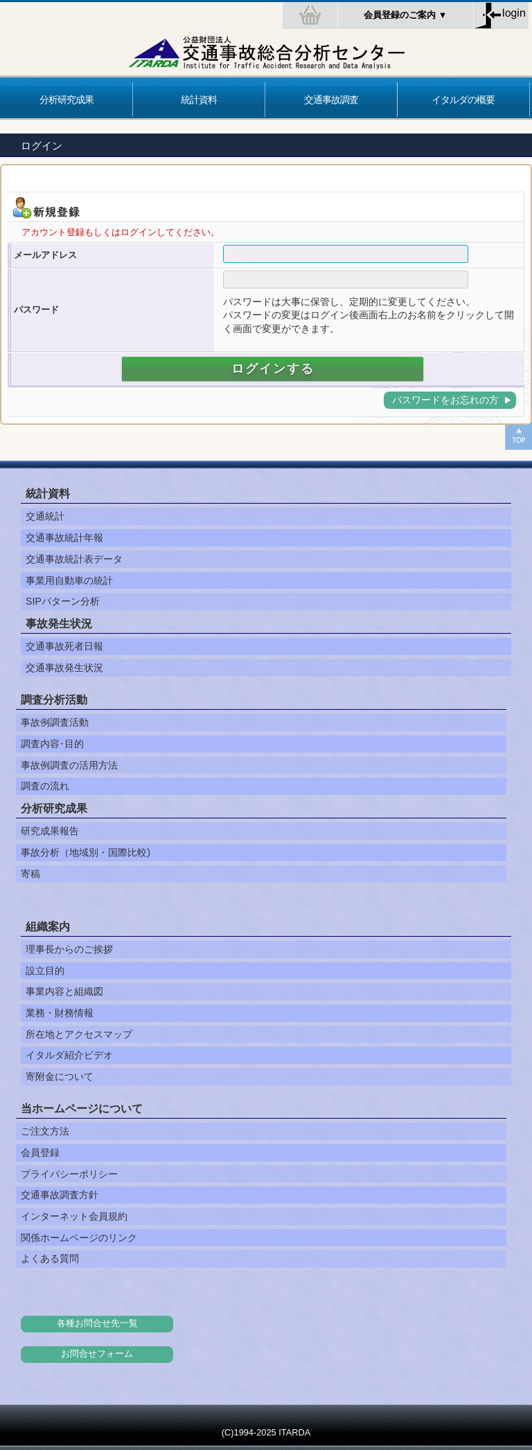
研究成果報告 (50, 830)
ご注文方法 (45, 1131)
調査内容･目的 (52, 743)
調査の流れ (45, 785)
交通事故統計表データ (74, 559)
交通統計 (45, 516)
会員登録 (40, 1152)
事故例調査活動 (55, 722)
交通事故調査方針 (59, 1194)
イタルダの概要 (463, 99)
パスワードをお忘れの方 (445, 399)
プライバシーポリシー (69, 1174)
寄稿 (30, 873)
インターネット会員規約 (74, 1216)
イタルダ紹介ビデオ (69, 1055)
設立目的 (45, 970)
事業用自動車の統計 (69, 580)
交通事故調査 (331, 99)
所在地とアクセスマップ (79, 1034)
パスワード (36, 309)
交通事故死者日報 (64, 646)
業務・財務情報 (60, 1012)
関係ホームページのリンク (79, 1237)
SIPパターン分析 (63, 601)
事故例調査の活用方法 (69, 765)
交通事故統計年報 (64, 537)
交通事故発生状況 (64, 667)
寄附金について (60, 1076)
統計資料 (199, 99)
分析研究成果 (66, 99)
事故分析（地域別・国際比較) (85, 852)
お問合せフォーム (97, 1354)
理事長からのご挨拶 (69, 949)
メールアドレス (45, 255)
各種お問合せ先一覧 (97, 1323)
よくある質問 (50, 1258)
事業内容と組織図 (64, 991)
